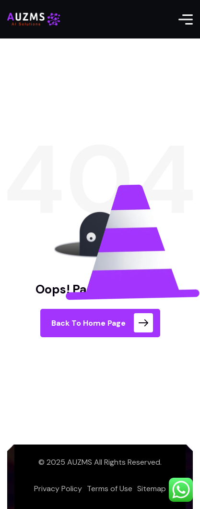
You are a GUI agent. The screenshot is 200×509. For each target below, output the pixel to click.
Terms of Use (109, 489)
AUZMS (79, 462)
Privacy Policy (58, 489)
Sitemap (151, 489)
